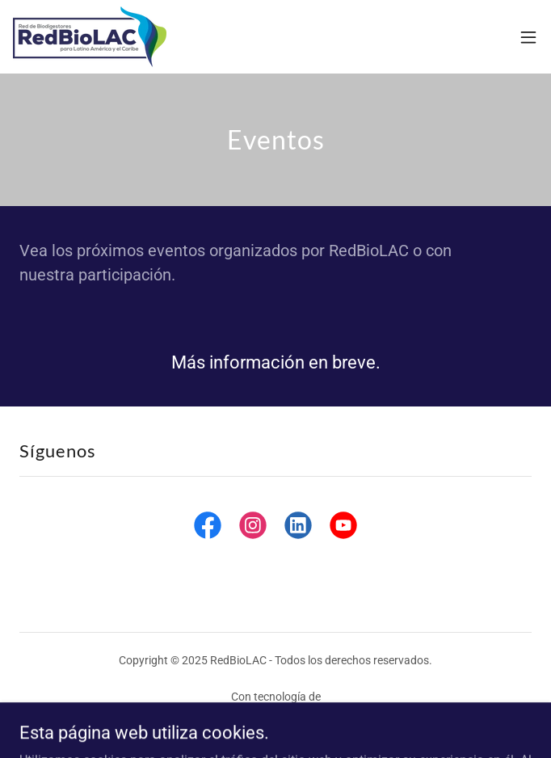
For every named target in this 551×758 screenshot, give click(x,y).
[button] (528, 37)
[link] (89, 36)
